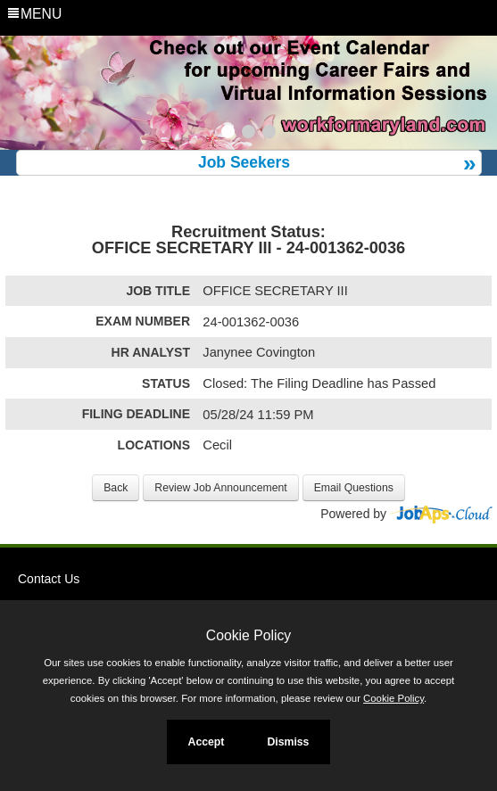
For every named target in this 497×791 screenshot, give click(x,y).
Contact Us (48, 579)
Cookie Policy (248, 635)
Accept (206, 742)
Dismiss (288, 742)
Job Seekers (244, 162)
